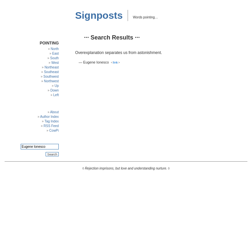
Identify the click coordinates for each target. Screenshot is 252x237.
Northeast (52, 67)
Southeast (51, 72)
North (55, 49)
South (54, 58)
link (115, 62)
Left (56, 95)
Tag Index (52, 121)
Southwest (51, 76)
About (54, 112)
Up (56, 86)
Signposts (99, 15)
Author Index (49, 116)
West (55, 63)
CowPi (54, 130)
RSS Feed (51, 126)
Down (54, 90)
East (55, 53)
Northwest (51, 81)
